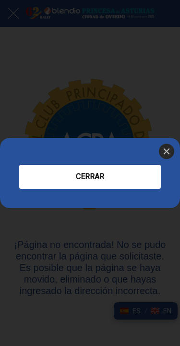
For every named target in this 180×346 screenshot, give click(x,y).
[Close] (166, 151)
